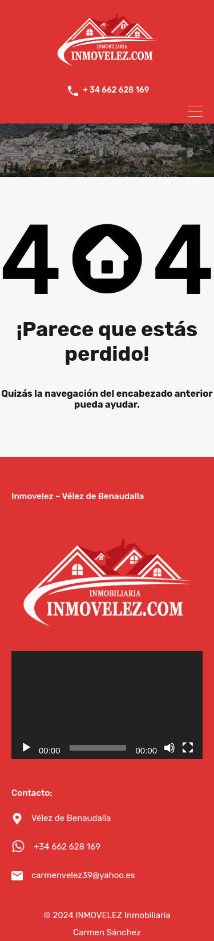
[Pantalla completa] (187, 746)
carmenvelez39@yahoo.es (83, 874)
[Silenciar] (169, 746)
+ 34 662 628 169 (116, 90)
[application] (107, 704)
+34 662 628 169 (67, 845)
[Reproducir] (26, 746)
